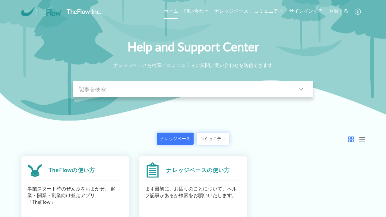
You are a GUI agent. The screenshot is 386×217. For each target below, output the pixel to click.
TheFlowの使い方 (72, 170)
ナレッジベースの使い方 (198, 170)
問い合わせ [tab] (196, 11)
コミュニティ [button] (213, 138)
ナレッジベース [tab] (231, 11)
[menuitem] (306, 11)
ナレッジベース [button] (175, 138)
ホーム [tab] (171, 11)
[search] (181, 89)
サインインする (306, 11)
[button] (358, 11)
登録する (338, 11)
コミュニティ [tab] (268, 11)
